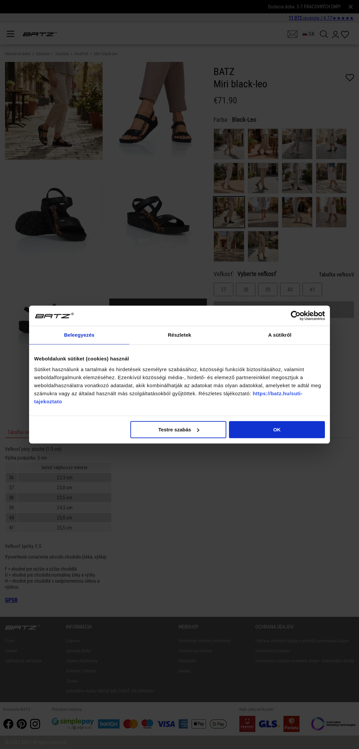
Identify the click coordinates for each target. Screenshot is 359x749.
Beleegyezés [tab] (79, 335)
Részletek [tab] (179, 335)
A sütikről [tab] (279, 335)
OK (277, 429)
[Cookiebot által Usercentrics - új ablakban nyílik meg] (295, 316)
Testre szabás (178, 429)
